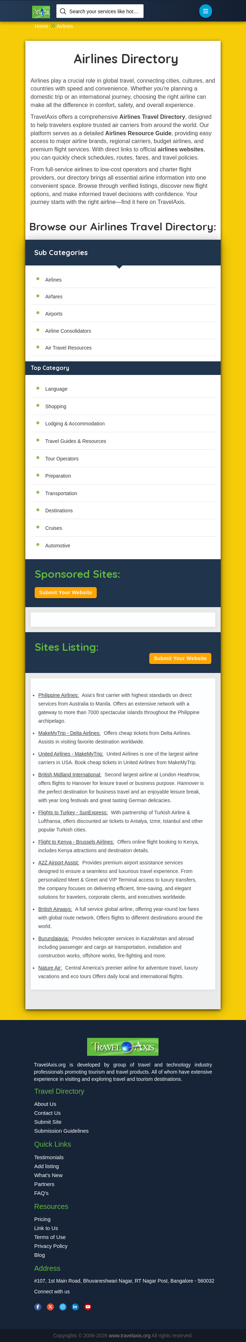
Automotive (57, 545)
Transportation (61, 493)
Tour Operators (62, 459)
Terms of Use (50, 1237)
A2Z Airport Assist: (58, 862)
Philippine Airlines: (58, 695)
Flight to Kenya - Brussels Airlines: (76, 842)
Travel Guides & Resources (75, 441)
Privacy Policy (50, 1246)
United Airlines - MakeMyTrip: (70, 754)
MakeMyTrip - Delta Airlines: (69, 733)
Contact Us (47, 1113)
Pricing (42, 1219)
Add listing (46, 1166)
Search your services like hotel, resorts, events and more (103, 11)
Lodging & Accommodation (75, 423)
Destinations (59, 510)
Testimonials (49, 1157)
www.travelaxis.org (130, 1335)
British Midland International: (69, 774)
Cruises (53, 528)
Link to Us (46, 1228)
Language (56, 389)
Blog (39, 1255)
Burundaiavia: (53, 938)
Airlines (65, 26)
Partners (44, 1184)
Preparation (58, 476)
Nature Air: (50, 968)
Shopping (55, 406)
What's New (48, 1175)
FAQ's (41, 1193)
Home (41, 26)
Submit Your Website (65, 592)
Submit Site (48, 1122)
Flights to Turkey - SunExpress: (73, 812)
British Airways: (55, 909)
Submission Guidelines (61, 1131)
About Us (45, 1104)
